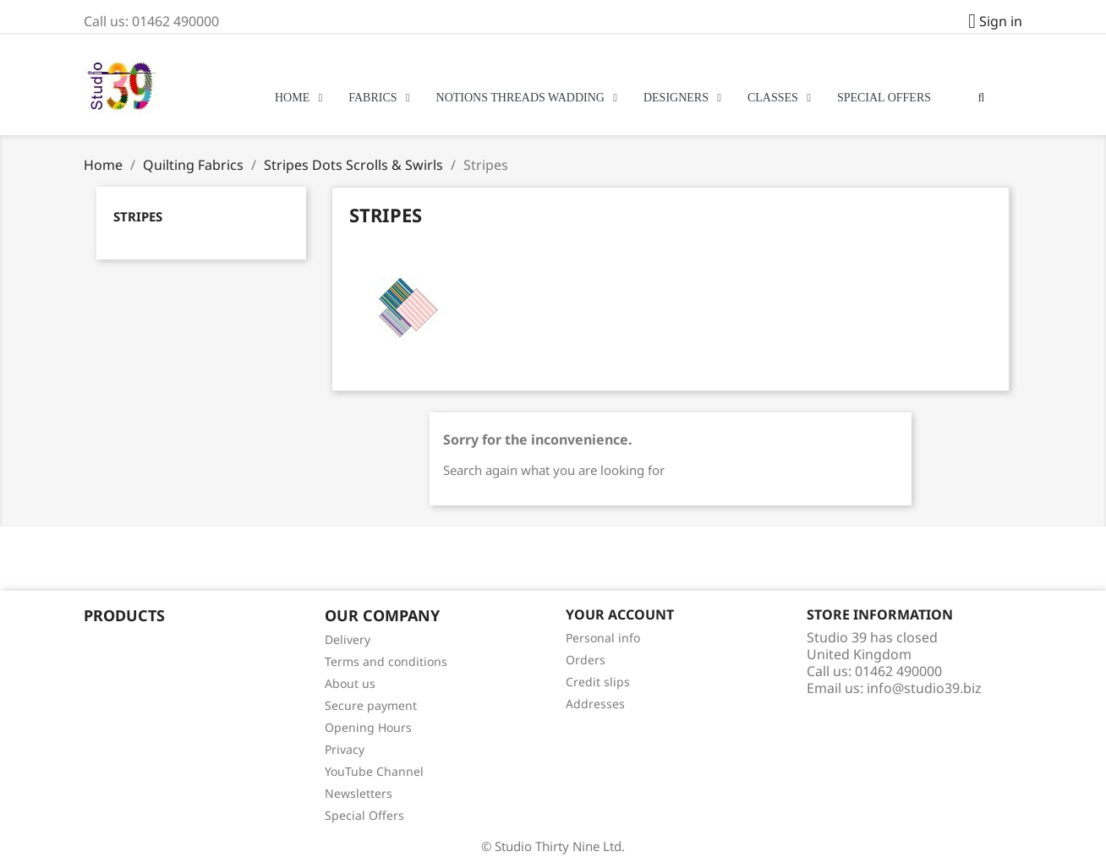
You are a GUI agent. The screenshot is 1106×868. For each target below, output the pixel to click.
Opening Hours (368, 727)
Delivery (347, 639)
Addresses (595, 704)
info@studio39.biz (924, 688)
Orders (585, 660)
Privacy (344, 749)
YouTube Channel (374, 771)
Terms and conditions (386, 661)
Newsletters (358, 793)
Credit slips (598, 682)
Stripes (137, 216)
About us (350, 683)
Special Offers (364, 815)
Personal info (603, 638)
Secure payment (371, 705)
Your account (620, 614)
